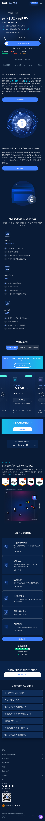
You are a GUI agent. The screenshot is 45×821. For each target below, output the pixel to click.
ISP (21, 81)
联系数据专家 (6, 788)
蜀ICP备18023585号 (13, 806)
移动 (16, 81)
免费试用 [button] (34, 2)
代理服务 (10, 474)
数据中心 (27, 81)
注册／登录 (5, 791)
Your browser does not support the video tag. (22, 506)
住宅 (12, 81)
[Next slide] (42, 394)
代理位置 (10, 13)
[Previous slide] (3, 394)
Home (4, 13)
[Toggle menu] (41, 3)
